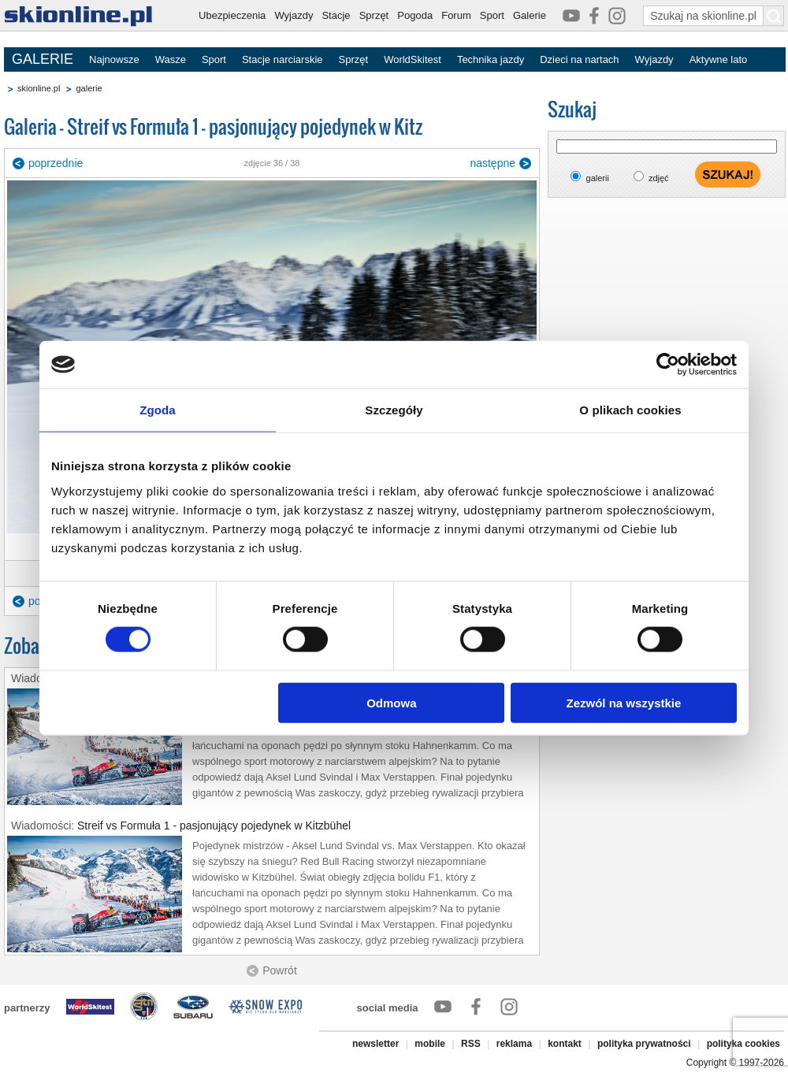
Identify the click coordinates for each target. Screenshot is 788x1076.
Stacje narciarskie (282, 59)
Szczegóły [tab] (393, 410)
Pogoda (415, 15)
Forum (456, 15)
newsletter (375, 1043)
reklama (514, 1043)
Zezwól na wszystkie (624, 702)
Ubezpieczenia (232, 15)
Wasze (170, 59)
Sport (492, 15)
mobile (429, 1043)
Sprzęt (374, 15)
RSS (471, 1043)
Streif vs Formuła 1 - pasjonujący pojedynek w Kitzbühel (214, 825)
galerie (89, 88)
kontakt (565, 1043)
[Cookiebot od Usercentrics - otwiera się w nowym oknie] (668, 365)
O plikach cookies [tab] (630, 410)
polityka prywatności (644, 1043)
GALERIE (42, 59)
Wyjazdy (293, 15)
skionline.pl (38, 88)
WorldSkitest (412, 59)
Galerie (529, 15)
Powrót (279, 970)
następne (492, 163)
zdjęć (659, 178)
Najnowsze (114, 59)
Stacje (336, 15)
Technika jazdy (490, 59)
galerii (597, 178)
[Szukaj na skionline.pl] (774, 16)
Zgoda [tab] (157, 410)
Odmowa (391, 702)
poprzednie (55, 163)
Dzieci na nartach (579, 59)
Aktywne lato (719, 59)
